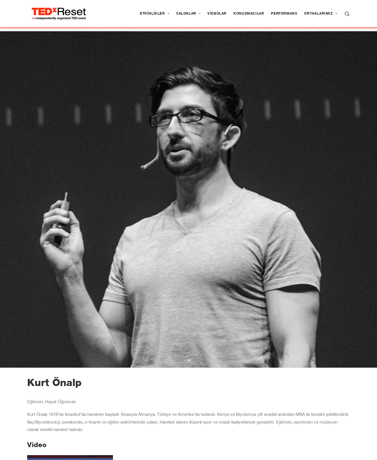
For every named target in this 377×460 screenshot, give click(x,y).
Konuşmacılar (248, 15)
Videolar (217, 15)
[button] (347, 15)
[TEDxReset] (62, 15)
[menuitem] (154, 15)
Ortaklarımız (320, 15)
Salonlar (188, 15)
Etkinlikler (154, 15)
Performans (284, 15)
